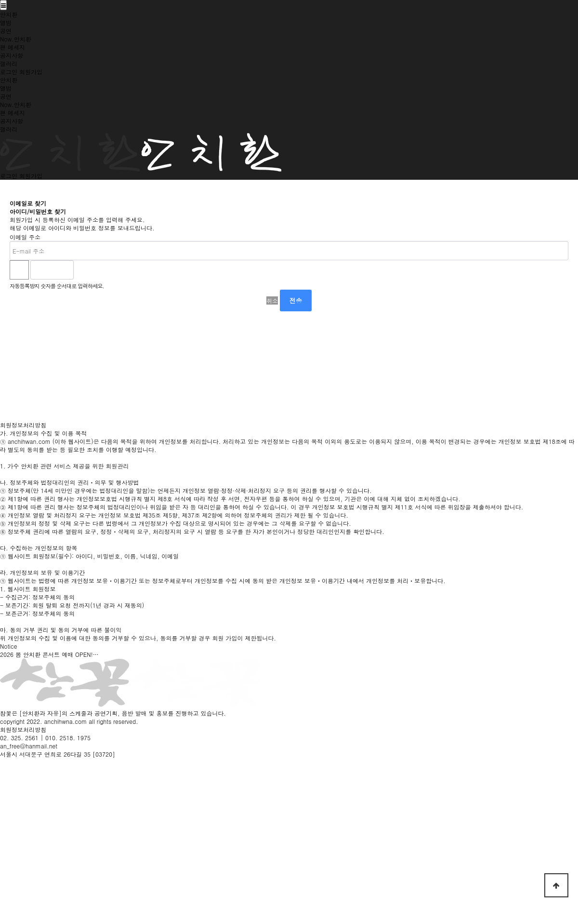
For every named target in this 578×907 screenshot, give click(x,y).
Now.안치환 (15, 39)
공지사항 (11, 55)
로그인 (8, 71)
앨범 (6, 22)
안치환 (8, 14)
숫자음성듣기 (85, 270)
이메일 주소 (25, 237)
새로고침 (106, 270)
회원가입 (30, 71)
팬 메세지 (12, 47)
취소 (272, 300)
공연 (6, 31)
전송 (295, 300)
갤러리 (8, 63)
